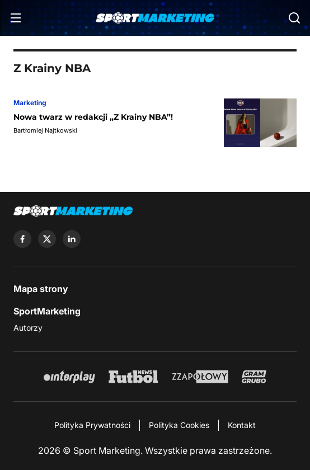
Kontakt (242, 425)
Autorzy (28, 327)
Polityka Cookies (179, 425)
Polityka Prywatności (92, 425)
